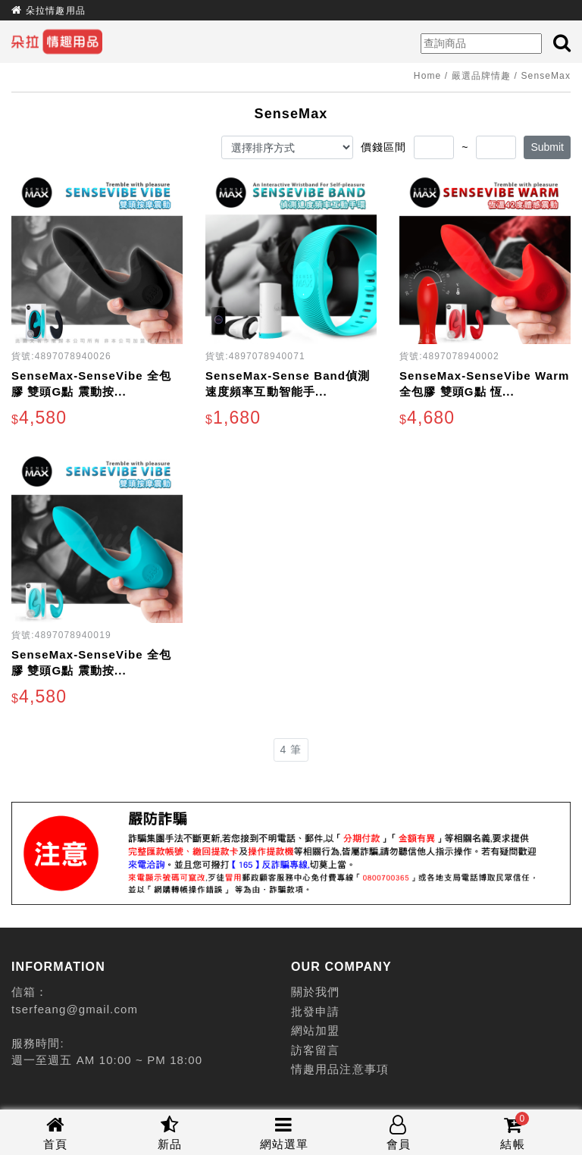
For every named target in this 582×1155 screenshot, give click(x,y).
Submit (547, 147)
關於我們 (315, 991)
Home (427, 75)
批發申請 (315, 1011)
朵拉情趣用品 (56, 10)
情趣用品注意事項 (340, 1069)
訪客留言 (315, 1050)
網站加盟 (315, 1030)
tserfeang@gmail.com (74, 1009)
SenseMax (546, 75)
